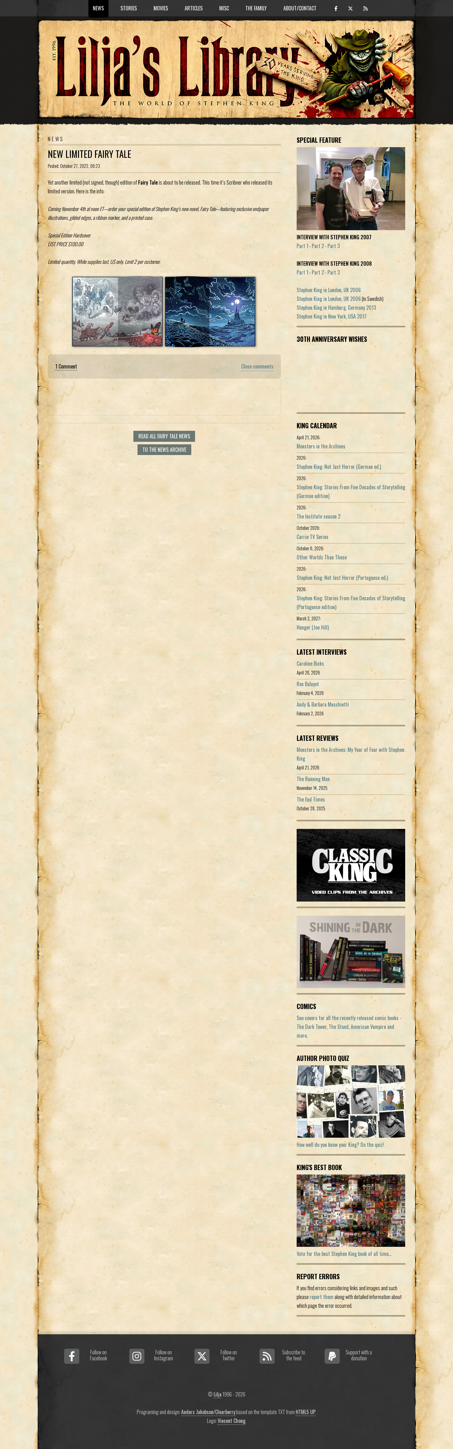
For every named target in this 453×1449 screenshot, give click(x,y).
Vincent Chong (231, 1420)
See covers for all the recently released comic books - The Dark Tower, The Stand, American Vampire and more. (349, 1026)
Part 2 (318, 246)
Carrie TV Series (312, 537)
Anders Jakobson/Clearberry (208, 1412)
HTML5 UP (306, 1412)
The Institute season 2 (318, 516)
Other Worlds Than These (322, 557)
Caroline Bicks (310, 663)
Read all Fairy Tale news (164, 436)
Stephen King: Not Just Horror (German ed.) (339, 466)
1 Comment (66, 366)
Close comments (257, 366)
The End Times (311, 799)
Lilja (217, 1394)
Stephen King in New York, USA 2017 (331, 316)
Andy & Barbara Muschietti (323, 704)
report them (321, 1297)
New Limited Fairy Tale (89, 153)
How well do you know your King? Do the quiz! (340, 1144)
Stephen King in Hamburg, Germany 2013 (336, 307)
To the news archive (164, 449)
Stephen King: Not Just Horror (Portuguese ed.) (342, 577)
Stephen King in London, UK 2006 (329, 290)
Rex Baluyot (308, 684)
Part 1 (302, 246)
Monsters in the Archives (321, 446)
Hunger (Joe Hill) (313, 627)
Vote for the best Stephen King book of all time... (344, 1253)
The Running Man (313, 779)
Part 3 (333, 246)
